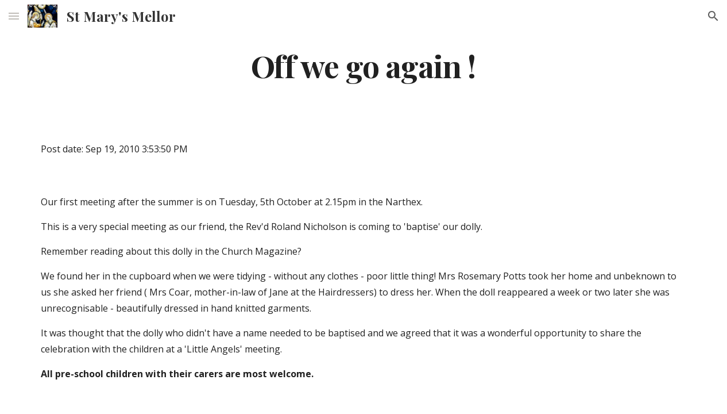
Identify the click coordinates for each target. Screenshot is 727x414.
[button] (14, 16)
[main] (363, 65)
